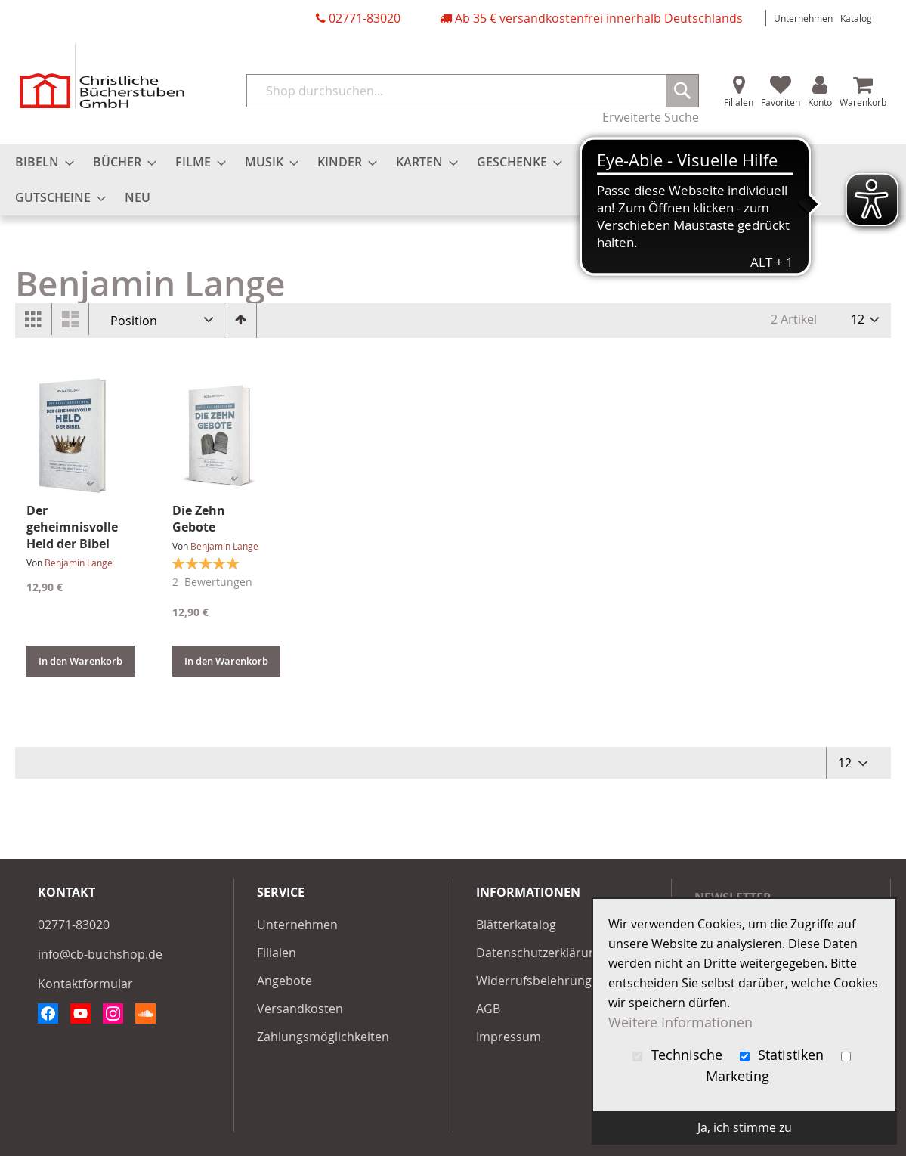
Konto (820, 102)
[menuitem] (40, 162)
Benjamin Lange (79, 562)
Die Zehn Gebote (198, 518)
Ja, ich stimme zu (744, 1127)
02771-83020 (364, 18)
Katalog (856, 18)
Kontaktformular (85, 983)
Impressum (508, 1036)
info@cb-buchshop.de (100, 954)
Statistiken (784, 1055)
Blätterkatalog (516, 924)
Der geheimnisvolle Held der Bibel (72, 527)
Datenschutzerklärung (539, 952)
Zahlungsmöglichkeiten (323, 1036)
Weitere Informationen (680, 1022)
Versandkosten (300, 1008)
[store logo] (102, 76)
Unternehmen (803, 18)
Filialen (738, 102)
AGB (488, 1008)
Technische (679, 1055)
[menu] (453, 179)
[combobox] (473, 90)
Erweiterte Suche (650, 117)
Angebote (284, 980)
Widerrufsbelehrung (534, 980)
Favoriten (780, 102)
